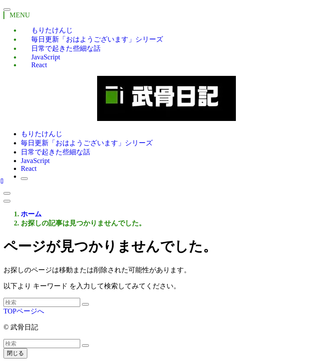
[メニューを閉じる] (6, 9)
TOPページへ (23, 311)
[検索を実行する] (85, 304)
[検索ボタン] (24, 178)
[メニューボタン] (6, 201)
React (39, 64)
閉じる (15, 353)
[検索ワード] (41, 302)
